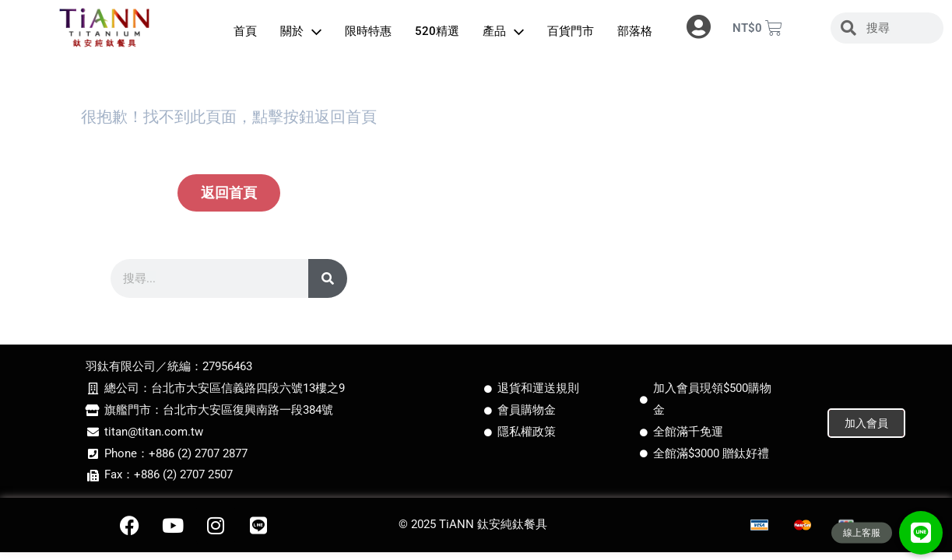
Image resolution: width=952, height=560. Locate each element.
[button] (921, 533)
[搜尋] (327, 278)
